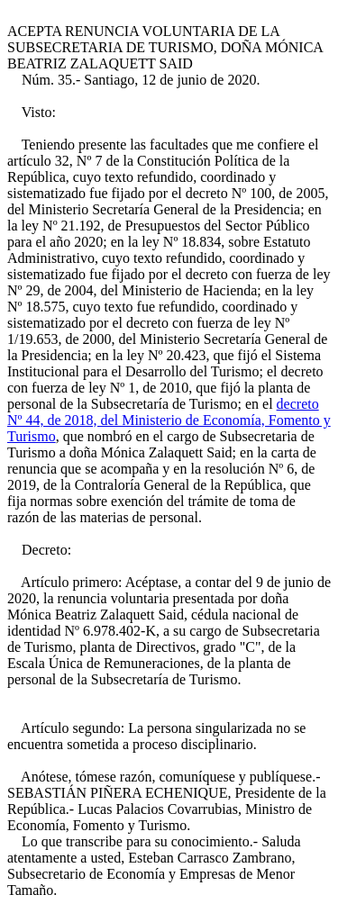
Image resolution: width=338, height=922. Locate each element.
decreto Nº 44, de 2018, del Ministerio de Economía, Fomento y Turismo (169, 420)
